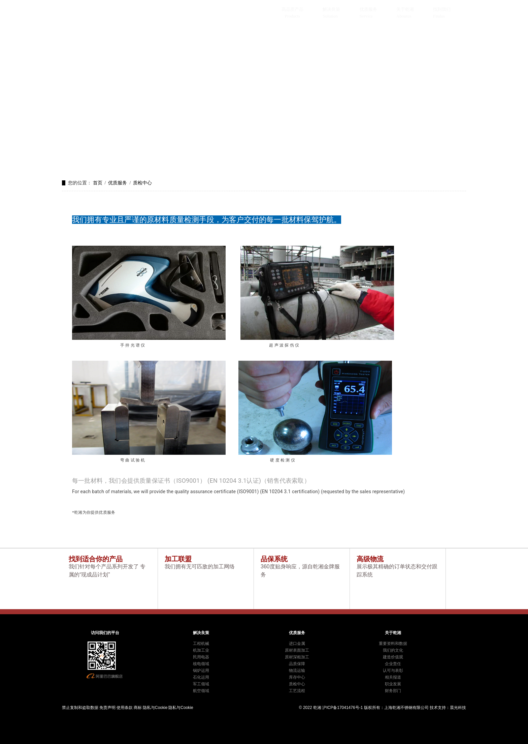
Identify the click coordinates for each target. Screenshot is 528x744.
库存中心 (297, 677)
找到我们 (442, 9)
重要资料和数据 (393, 643)
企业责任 (393, 663)
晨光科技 (458, 707)
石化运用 (201, 677)
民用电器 (201, 657)
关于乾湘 (405, 9)
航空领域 (201, 690)
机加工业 (201, 650)
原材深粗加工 (297, 657)
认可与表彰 (393, 670)
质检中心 (142, 182)
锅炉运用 (201, 670)
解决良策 (331, 9)
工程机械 (201, 643)
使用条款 (125, 707)
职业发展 (393, 684)
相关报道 (393, 677)
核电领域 (201, 663)
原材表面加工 (297, 650)
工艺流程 (297, 690)
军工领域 (201, 684)
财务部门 (393, 690)
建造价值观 (393, 657)
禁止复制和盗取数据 (80, 707)
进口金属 (297, 643)
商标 (138, 707)
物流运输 (297, 670)
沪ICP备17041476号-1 (342, 707)
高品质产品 (292, 9)
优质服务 (368, 9)
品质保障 (297, 663)
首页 (97, 182)
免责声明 (107, 707)
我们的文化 (393, 650)
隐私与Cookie (155, 707)
